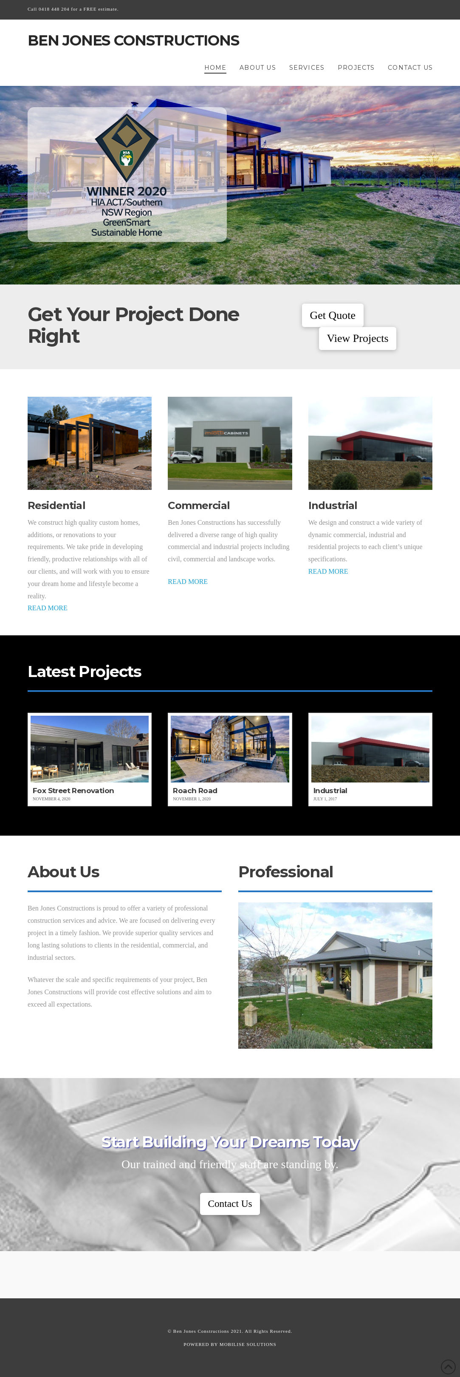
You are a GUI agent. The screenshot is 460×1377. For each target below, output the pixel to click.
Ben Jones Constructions (133, 40)
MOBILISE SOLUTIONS (248, 1344)
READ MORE (48, 608)
